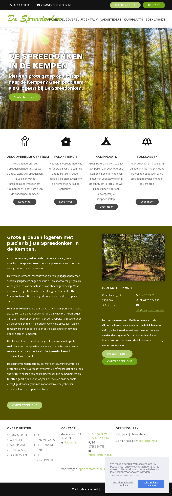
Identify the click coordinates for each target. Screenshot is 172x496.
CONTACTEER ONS (24, 405)
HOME (53, 19)
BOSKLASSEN (155, 19)
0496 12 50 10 (100, 438)
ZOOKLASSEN (155, 29)
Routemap (111, 305)
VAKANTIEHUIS (110, 19)
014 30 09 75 (22, 5)
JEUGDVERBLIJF (19, 435)
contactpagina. (148, 441)
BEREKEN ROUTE (125, 5)
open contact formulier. (93, 469)
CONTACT (154, 5)
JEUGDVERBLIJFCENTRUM (79, 19)
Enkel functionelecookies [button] (123, 484)
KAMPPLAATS (133, 19)
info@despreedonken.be (56, 5)
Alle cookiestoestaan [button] (151, 484)
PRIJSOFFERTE (117, 353)
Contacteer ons (24, 97)
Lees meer (24, 201)
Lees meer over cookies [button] (125, 475)
